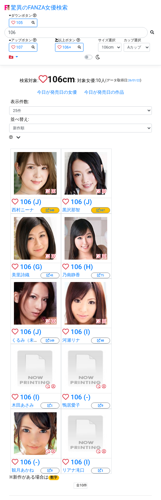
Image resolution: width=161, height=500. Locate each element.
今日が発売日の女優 (57, 92)
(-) (87, 397)
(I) (87, 332)
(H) (88, 267)
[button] (13, 57)
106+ (69, 47)
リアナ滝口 (73, 470)
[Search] (76, 32)
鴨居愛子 (71, 405)
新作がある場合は (36, 476)
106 (25, 202)
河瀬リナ (71, 340)
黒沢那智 (71, 209)
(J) (37, 202)
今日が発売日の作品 (104, 92)
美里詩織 (20, 274)
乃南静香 (71, 274)
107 (23, 47)
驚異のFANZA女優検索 (36, 7)
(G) (37, 267)
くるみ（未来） (27, 340)
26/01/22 (134, 80)
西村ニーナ (23, 209)
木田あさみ (23, 405)
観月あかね (23, 470)
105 (23, 22)
